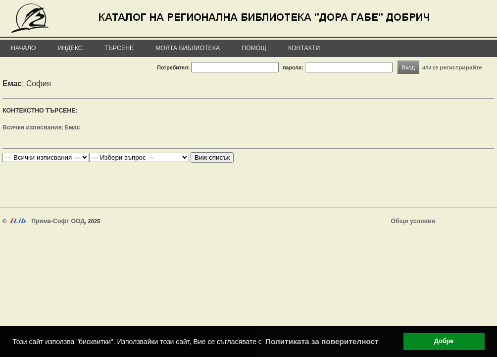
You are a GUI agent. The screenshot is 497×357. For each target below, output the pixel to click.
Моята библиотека (187, 48)
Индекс (70, 48)
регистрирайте (461, 67)
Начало (23, 48)
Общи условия (413, 221)
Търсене (119, 48)
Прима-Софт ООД (58, 221)
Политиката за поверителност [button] (322, 341)
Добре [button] (443, 341)
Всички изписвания (32, 127)
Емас (72, 127)
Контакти (304, 48)
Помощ (254, 48)
